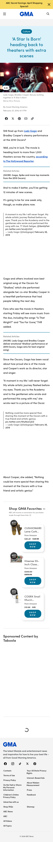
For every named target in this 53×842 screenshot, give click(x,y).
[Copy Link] (32, 118)
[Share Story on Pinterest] (19, 118)
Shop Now (32, 545)
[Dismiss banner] (49, 4)
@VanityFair (43, 226)
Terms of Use (9, 775)
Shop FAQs (8, 806)
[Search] (48, 14)
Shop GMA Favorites (25, 508)
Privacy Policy (9, 780)
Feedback (31, 794)
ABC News (8, 811)
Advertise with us (11, 801)
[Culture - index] (26, 31)
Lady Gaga (30, 131)
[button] (4, 14)
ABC (5, 816)
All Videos (7, 820)
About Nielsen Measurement (33, 783)
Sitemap (30, 806)
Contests (7, 770)
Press (29, 789)
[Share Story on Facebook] (6, 118)
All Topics (7, 825)
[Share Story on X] (12, 118)
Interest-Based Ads (36, 777)
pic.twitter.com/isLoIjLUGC (19, 228)
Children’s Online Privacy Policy (11, 796)
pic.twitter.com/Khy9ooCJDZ (19, 421)
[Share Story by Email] (25, 118)
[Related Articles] (26, 174)
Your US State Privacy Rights (36, 771)
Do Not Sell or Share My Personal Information (12, 787)
